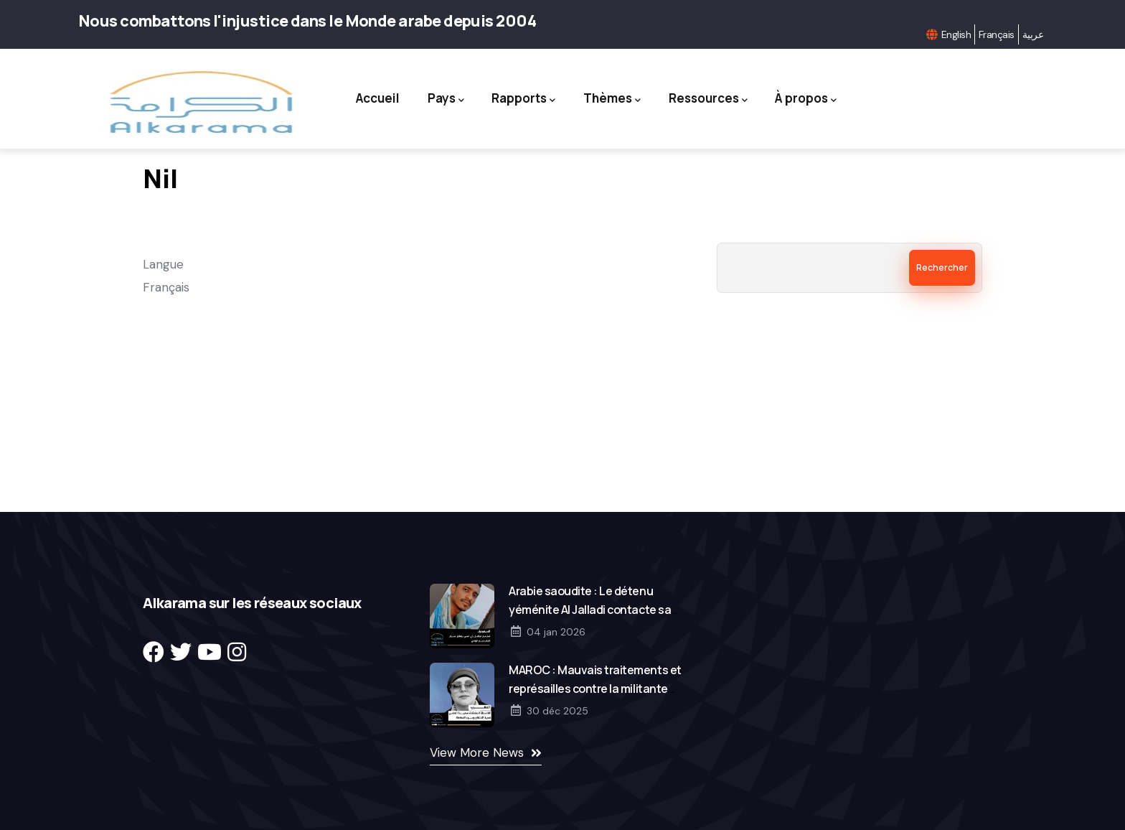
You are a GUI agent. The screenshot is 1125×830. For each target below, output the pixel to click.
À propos (817, 99)
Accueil (366, 98)
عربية (1032, 34)
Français (997, 34)
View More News (477, 752)
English (956, 34)
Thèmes (614, 99)
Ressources (714, 99)
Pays (438, 99)
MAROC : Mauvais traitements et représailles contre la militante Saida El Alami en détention (595, 688)
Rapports (521, 99)
